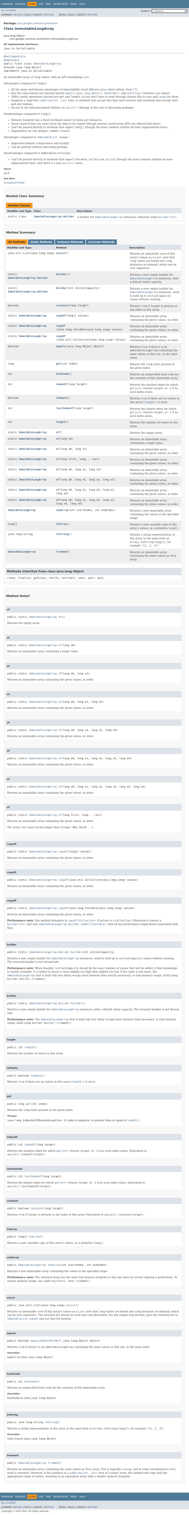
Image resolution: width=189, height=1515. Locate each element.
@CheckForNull (51, 1340)
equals (61, 346)
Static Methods (41, 242)
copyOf (61, 315)
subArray (62, 510)
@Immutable (11, 60)
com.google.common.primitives (37, 23)
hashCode (62, 373)
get (58, 363)
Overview (7, 4)
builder (61, 274)
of (57, 432)
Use (41, 4)
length (61, 421)
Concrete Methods (101, 242)
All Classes (8, 10)
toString (62, 534)
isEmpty (61, 397)
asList (61, 253)
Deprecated (60, 4)
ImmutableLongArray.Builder (54, 216)
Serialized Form (14, 182)
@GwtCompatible (14, 56)
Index (73, 4)
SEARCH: (146, 11)
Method (49, 14)
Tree (48, 4)
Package (20, 4)
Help (82, 4)
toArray (61, 523)
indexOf (61, 384)
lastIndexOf (64, 408)
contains (62, 305)
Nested (17, 14)
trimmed (61, 551)
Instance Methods (70, 242)
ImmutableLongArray (47, 63)
